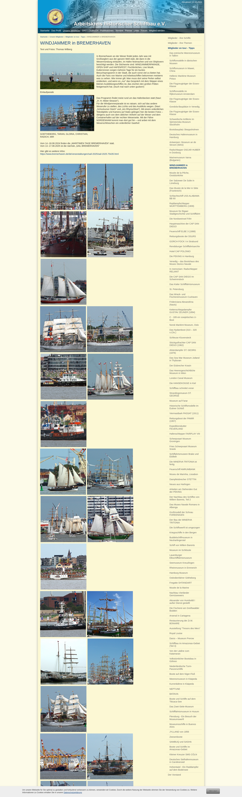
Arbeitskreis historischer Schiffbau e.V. (185, 787)
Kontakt (109, 787)
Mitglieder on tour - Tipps (75, 37)
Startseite (44, 37)
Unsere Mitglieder (56, 37)
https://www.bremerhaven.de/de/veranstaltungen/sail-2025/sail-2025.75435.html (79, 154)
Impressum (120, 787)
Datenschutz (133, 787)
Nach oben (99, 787)
